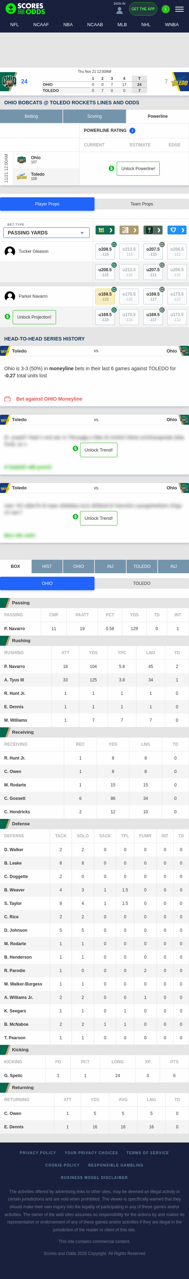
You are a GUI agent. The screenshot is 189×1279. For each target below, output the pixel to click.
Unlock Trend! (99, 450)
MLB (122, 24)
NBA (68, 24)
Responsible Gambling (116, 1165)
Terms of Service (148, 1153)
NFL (14, 24)
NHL (146, 24)
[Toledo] (37, 174)
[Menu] (179, 9)
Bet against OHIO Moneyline (49, 399)
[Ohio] (36, 158)
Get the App (143, 9)
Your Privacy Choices (91, 1153)
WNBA (172, 24)
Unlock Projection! (34, 317)
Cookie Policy (62, 1165)
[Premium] (165, 12)
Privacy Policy (38, 1153)
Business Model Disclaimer (94, 1178)
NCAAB (95, 24)
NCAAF (41, 24)
